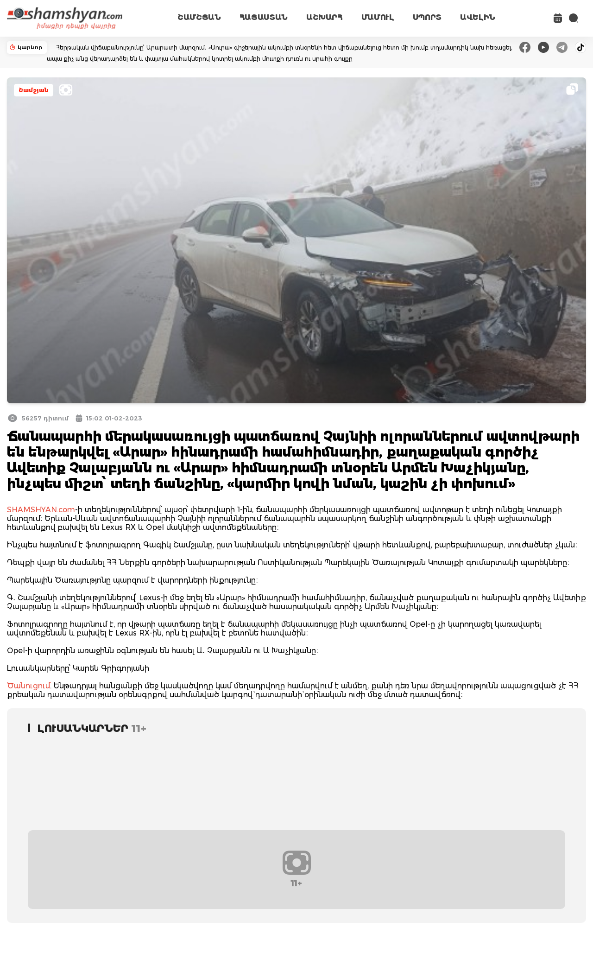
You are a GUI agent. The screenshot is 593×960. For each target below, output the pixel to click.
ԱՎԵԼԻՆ (477, 17)
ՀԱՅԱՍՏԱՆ (264, 17)
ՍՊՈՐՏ (427, 17)
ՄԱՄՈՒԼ (377, 17)
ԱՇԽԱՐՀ (324, 17)
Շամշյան (34, 90)
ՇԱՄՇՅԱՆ (199, 17)
